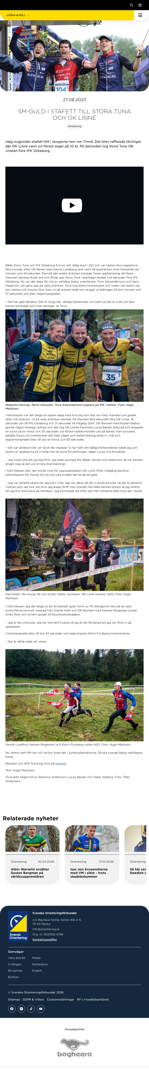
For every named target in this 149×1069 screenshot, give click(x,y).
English (37, 970)
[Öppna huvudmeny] (141, 15)
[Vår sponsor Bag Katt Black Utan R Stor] (74, 1047)
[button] (67, 15)
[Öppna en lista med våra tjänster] (139, 5)
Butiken (13, 977)
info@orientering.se (46, 929)
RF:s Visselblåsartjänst (93, 999)
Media (36, 958)
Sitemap (14, 999)
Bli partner (15, 970)
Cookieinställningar (60, 999)
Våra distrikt (16, 958)
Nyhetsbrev (40, 964)
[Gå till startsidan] (9, 5)
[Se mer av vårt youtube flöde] (40, 1008)
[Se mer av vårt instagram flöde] (21, 1008)
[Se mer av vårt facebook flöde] (12, 1008)
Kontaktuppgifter (44, 939)
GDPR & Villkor (33, 999)
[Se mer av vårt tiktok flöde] (31, 1008)
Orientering (74, 126)
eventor (60, 763)
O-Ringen (14, 964)
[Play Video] (74, 205)
